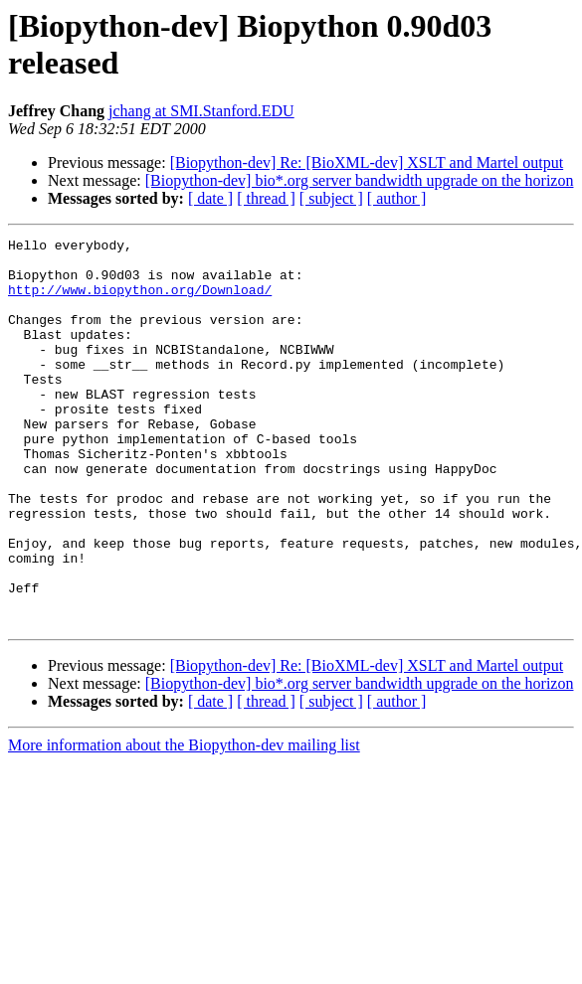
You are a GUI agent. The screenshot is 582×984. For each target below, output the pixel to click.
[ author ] (397, 198)
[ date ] (210, 198)
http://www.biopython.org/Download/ (140, 301)
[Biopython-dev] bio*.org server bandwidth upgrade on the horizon (359, 180)
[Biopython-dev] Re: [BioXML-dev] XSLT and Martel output (367, 162)
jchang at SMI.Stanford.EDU (201, 110)
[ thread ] (266, 198)
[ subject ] (331, 198)
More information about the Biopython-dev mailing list (184, 822)
